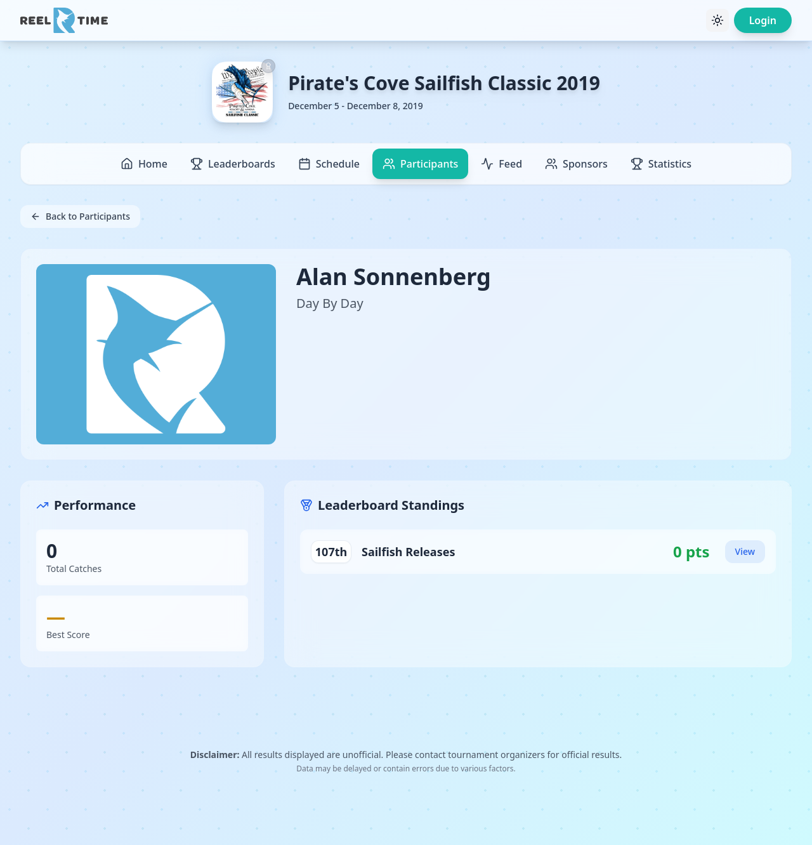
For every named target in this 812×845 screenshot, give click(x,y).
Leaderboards (232, 164)
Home (144, 164)
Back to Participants (80, 216)
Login (762, 20)
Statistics (661, 164)
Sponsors (576, 164)
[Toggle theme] (717, 20)
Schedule (329, 164)
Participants (420, 164)
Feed (501, 164)
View (745, 551)
